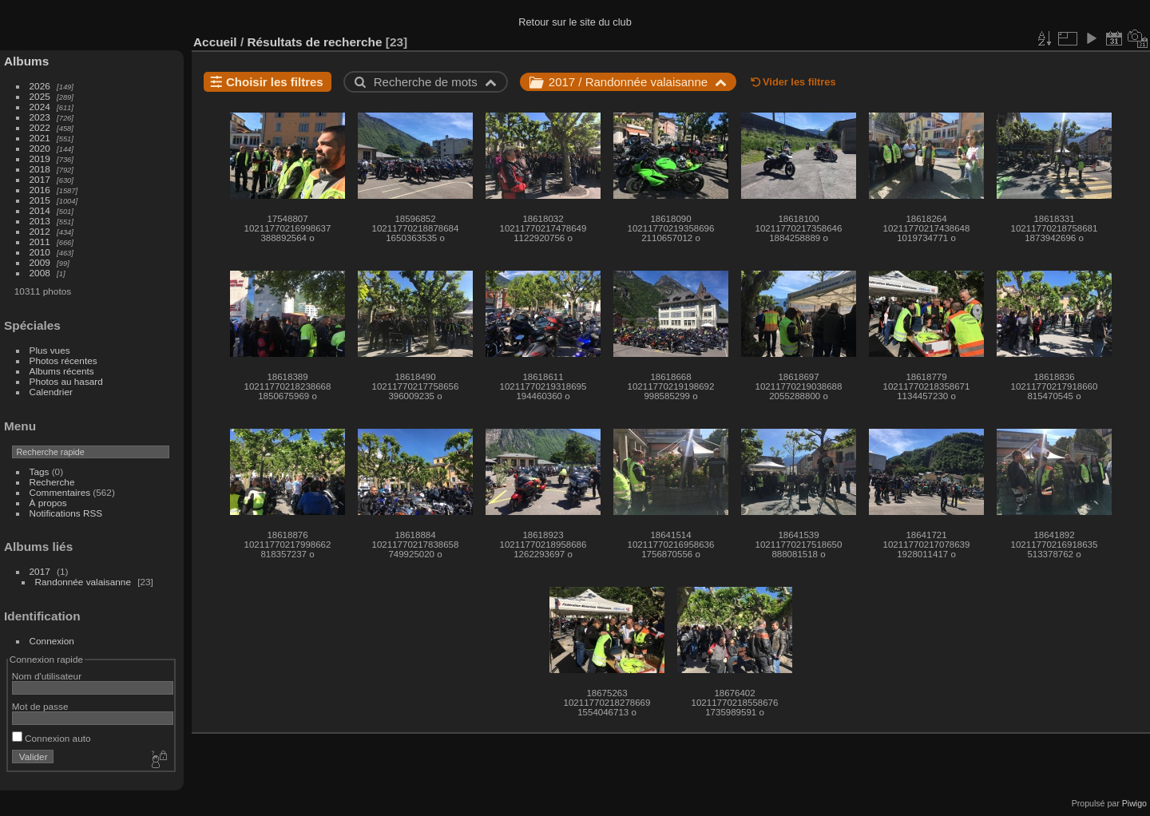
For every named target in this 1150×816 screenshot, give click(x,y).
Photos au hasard (66, 381)
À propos (48, 502)
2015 (40, 200)
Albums (26, 61)
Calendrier (51, 391)
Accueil (215, 42)
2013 (40, 221)
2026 (40, 86)
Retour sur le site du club (575, 22)
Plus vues (50, 350)
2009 (40, 262)
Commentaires (60, 492)
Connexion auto (51, 738)
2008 (40, 272)
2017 (40, 179)
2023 (40, 117)
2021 (40, 138)
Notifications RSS (66, 513)
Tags (40, 471)
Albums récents (62, 371)
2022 (40, 127)
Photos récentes (63, 360)
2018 (40, 169)
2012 (40, 231)
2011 (40, 241)
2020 (40, 148)
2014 (40, 210)
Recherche (52, 482)
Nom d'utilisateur (46, 676)
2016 (40, 189)
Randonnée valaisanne (83, 581)
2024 (40, 106)
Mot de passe (40, 706)
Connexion (52, 641)
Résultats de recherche (314, 42)
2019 (40, 158)
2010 (40, 252)
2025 (40, 96)
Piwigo (1134, 803)
